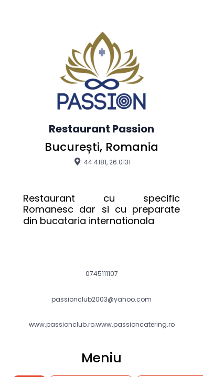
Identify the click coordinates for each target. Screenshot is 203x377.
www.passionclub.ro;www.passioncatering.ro (102, 324)
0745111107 (102, 274)
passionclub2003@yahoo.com (101, 299)
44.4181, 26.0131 (101, 162)
